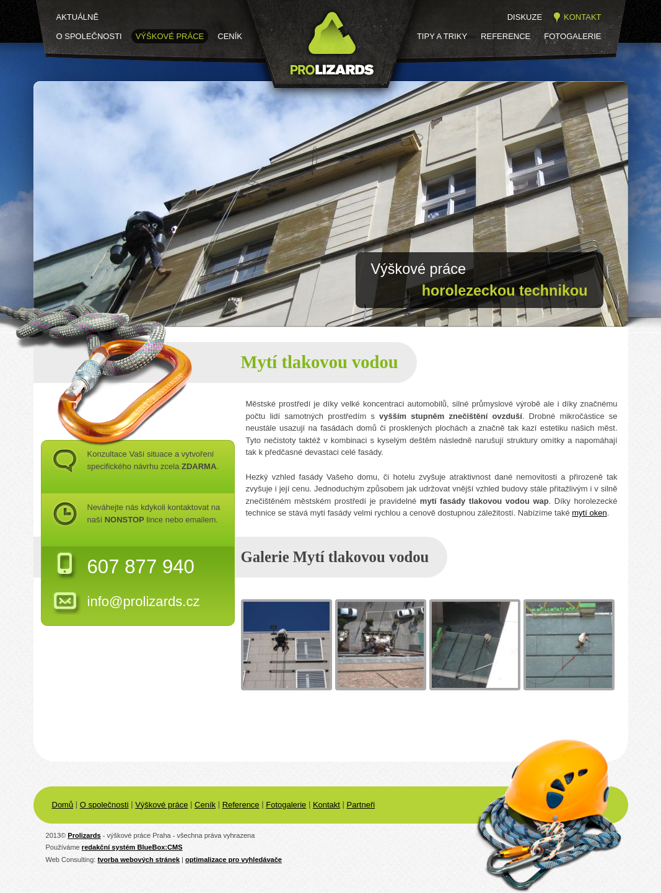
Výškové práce (170, 36)
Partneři (361, 804)
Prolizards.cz (285, 97)
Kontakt (582, 17)
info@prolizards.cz (143, 601)
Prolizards (84, 835)
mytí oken (589, 512)
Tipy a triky (442, 36)
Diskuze (524, 17)
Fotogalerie (572, 36)
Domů (63, 804)
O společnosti (89, 36)
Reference (505, 36)
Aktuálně (77, 17)
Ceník (229, 36)
